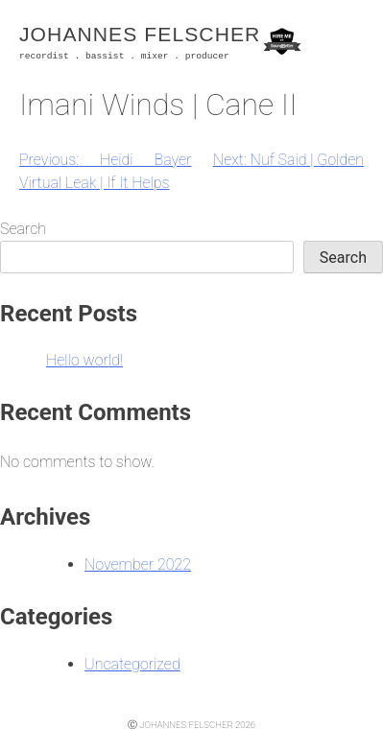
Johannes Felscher (139, 34)
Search (23, 229)
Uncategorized (132, 664)
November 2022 (137, 564)
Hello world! (84, 360)
